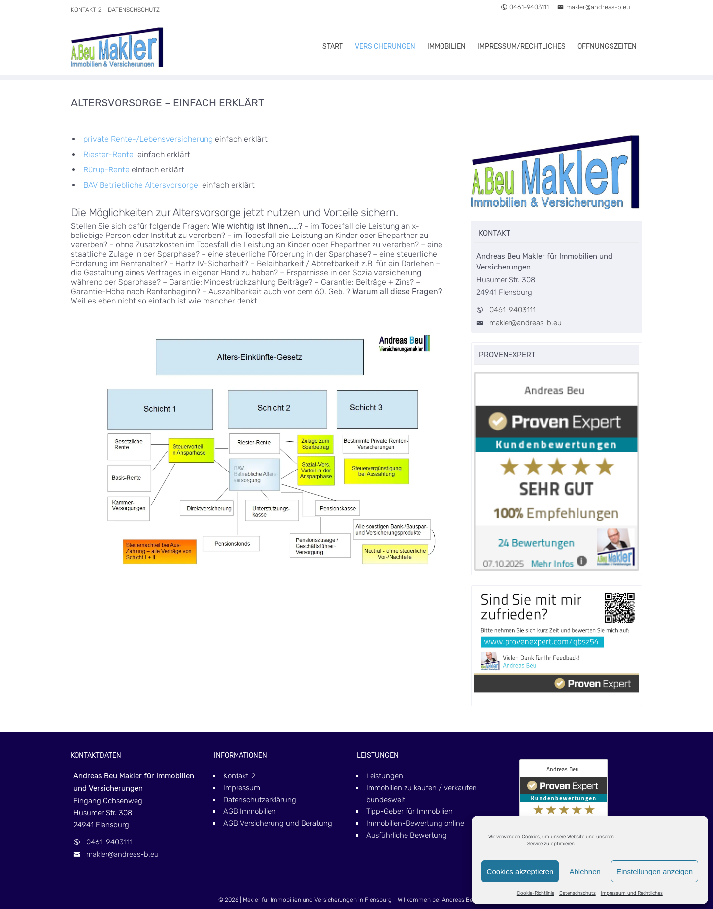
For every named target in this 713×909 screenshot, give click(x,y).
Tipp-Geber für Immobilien (409, 811)
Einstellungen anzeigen (654, 871)
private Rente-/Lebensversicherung (148, 139)
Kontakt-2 (86, 9)
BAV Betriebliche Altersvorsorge (141, 185)
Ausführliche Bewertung (406, 835)
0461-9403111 (525, 7)
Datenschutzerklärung (259, 799)
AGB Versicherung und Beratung (277, 823)
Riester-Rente (108, 154)
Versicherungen (385, 46)
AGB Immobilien (249, 811)
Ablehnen (584, 871)
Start (332, 46)
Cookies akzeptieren (520, 871)
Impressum (241, 787)
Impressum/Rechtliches (521, 46)
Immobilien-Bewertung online (415, 823)
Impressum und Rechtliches (632, 893)
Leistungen (384, 776)
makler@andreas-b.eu (593, 7)
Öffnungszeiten (607, 46)
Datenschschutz (577, 893)
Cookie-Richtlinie (535, 893)
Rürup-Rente (106, 169)
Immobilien (446, 46)
